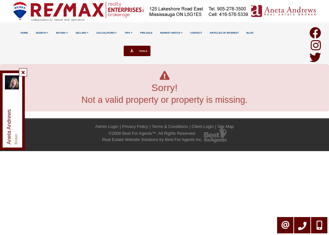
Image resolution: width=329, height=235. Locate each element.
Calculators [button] (106, 32)
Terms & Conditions (170, 126)
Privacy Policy (135, 126)
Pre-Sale (146, 32)
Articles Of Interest (224, 32)
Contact (196, 32)
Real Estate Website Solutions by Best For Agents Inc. (152, 139)
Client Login (203, 126)
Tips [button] (129, 32)
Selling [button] (82, 32)
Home (24, 32)
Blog (250, 32)
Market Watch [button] (171, 32)
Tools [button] (137, 51)
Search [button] (42, 32)
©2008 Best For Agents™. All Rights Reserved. (152, 133)
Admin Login (106, 126)
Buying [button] (62, 32)
